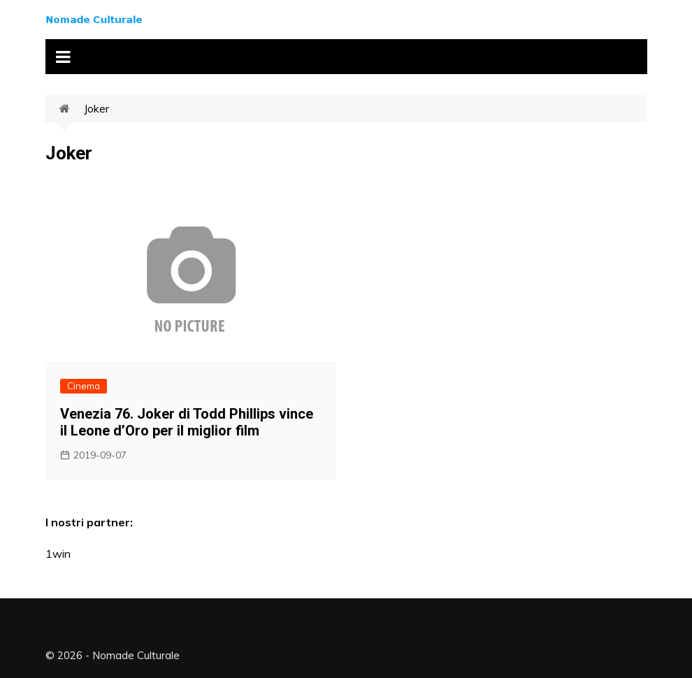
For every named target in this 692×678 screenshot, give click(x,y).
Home (71, 109)
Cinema (83, 385)
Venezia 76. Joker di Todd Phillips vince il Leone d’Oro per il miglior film (186, 422)
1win (58, 554)
